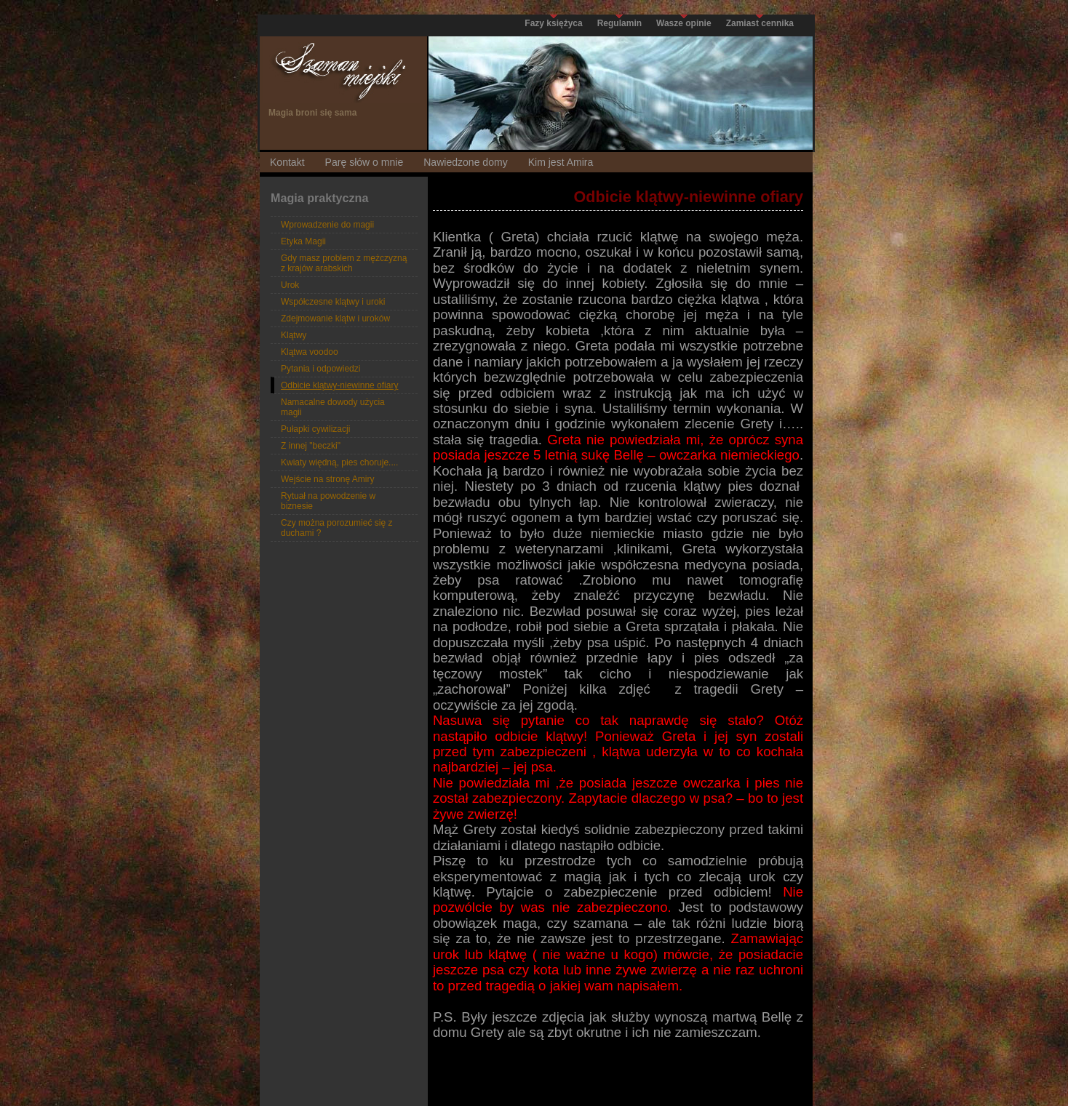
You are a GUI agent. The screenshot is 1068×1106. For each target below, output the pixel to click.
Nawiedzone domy (465, 162)
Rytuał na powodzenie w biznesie (328, 501)
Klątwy (293, 335)
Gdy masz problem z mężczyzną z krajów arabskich (344, 263)
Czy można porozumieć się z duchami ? (336, 528)
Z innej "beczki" (310, 446)
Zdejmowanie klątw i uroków (335, 318)
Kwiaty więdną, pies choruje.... (339, 462)
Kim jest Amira (561, 162)
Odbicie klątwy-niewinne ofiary (339, 385)
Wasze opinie (684, 23)
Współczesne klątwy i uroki (333, 302)
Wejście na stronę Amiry (328, 479)
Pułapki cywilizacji (315, 429)
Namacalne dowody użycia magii (333, 407)
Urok (290, 285)
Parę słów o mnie (364, 162)
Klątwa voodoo (309, 352)
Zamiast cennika (760, 23)
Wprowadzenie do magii (327, 225)
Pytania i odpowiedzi (320, 369)
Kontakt (287, 162)
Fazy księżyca (553, 23)
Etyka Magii (303, 241)
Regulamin (619, 23)
